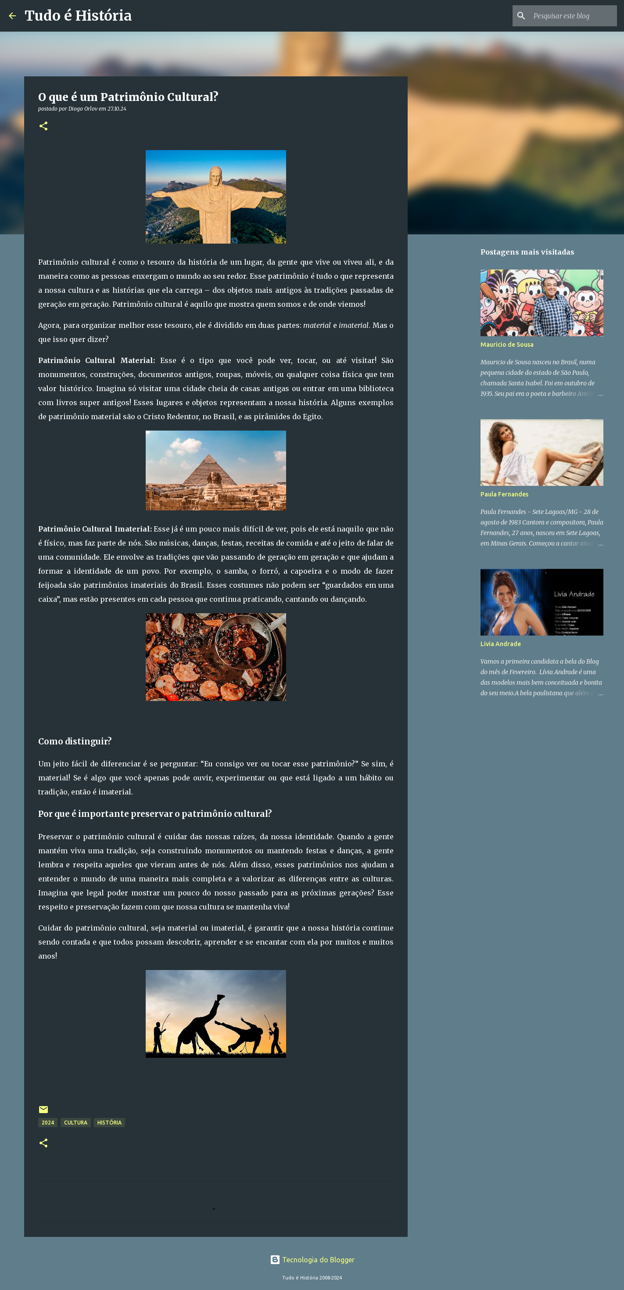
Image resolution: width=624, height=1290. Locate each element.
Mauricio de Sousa (507, 344)
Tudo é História (78, 16)
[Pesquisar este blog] (571, 15)
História (109, 1122)
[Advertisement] (452, 379)
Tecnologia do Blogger (312, 1260)
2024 (48, 1122)
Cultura (75, 1122)
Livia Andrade (501, 643)
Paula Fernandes (504, 494)
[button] (43, 127)
